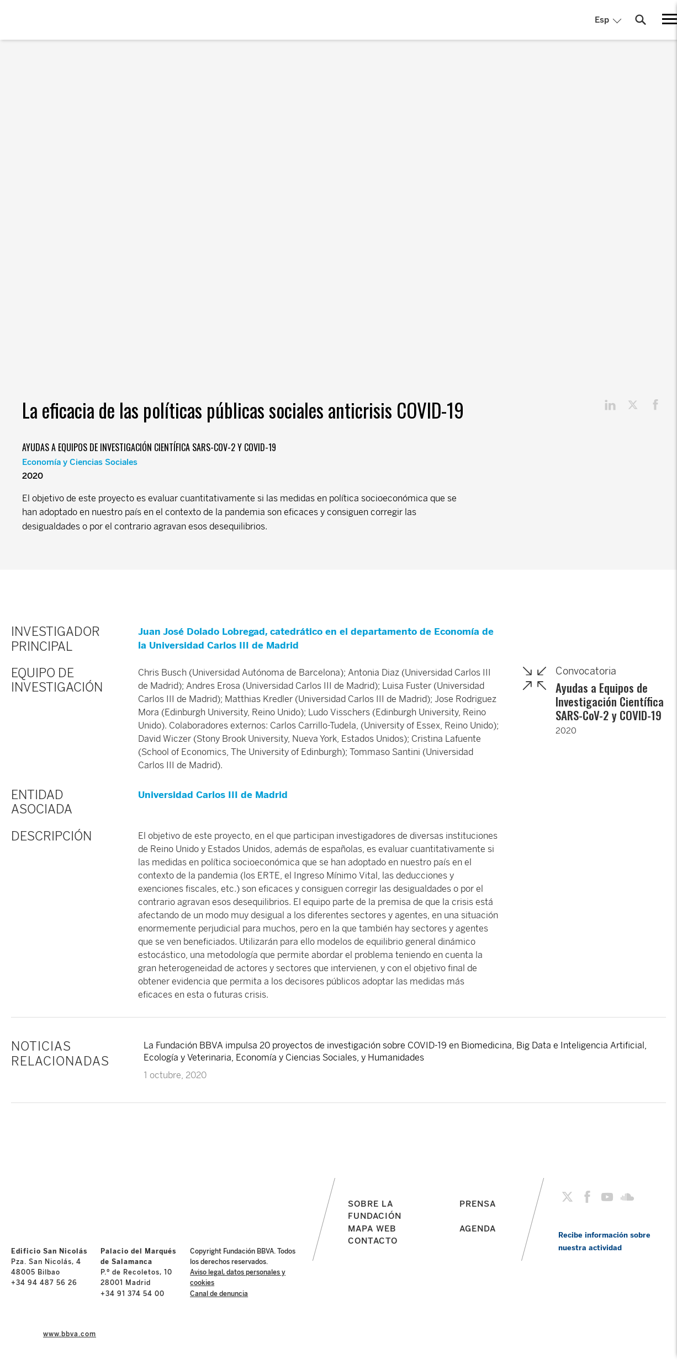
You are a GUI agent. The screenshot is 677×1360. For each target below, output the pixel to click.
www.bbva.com (69, 1334)
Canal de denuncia (219, 1294)
